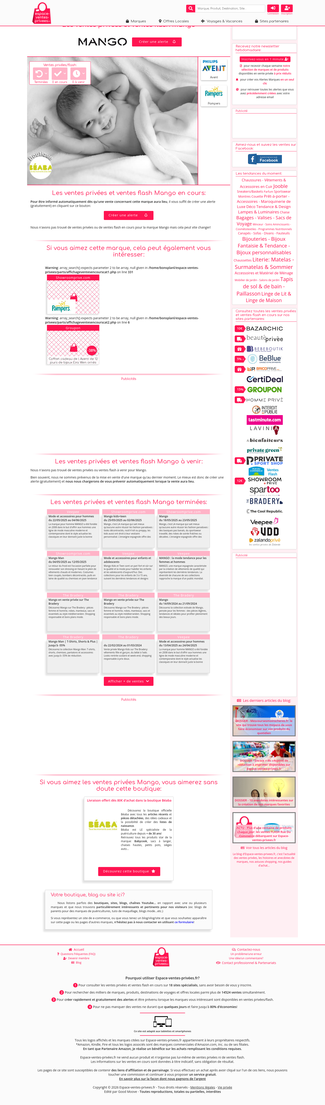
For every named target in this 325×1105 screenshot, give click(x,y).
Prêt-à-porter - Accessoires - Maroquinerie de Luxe (264, 211)
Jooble (280, 195)
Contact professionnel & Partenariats (246, 963)
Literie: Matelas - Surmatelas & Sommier (264, 272)
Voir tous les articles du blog (264, 857)
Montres (244, 206)
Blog (76, 962)
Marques (136, 21)
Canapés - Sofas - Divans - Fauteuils (264, 242)
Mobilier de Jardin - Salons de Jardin (257, 289)
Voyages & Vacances (221, 21)
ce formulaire (183, 932)
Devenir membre (76, 958)
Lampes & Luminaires (258, 221)
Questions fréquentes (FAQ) (76, 954)
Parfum (268, 201)
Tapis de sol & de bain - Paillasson (265, 296)
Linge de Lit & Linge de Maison (268, 306)
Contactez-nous (246, 949)
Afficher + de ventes (128, 691)
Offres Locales (174, 21)
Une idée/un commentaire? (246, 958)
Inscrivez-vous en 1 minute (265, 69)
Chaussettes (243, 270)
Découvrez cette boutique (129, 880)
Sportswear (282, 201)
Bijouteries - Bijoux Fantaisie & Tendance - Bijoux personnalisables (264, 255)
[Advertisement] (128, 424)
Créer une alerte (158, 51)
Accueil (76, 949)
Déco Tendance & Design (268, 216)
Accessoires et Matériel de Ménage (264, 282)
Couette (257, 206)
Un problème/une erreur (246, 954)
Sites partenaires (272, 21)
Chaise (285, 222)
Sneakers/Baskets (250, 201)
